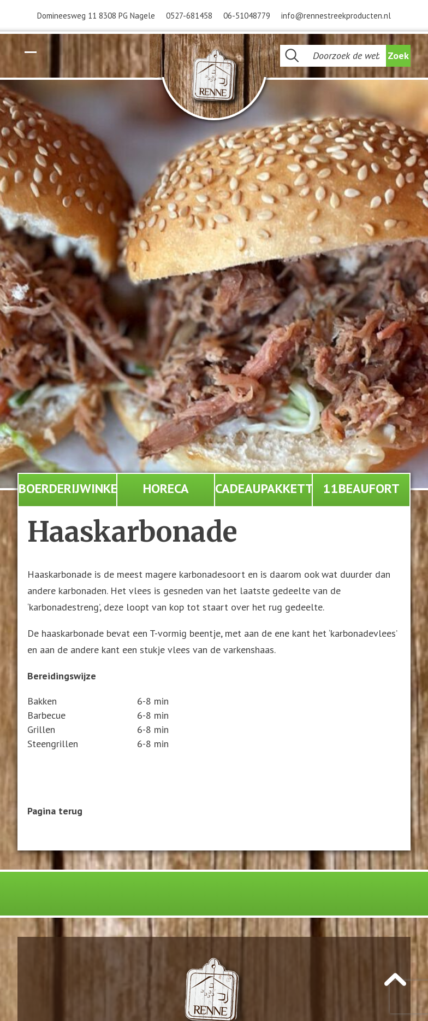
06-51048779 (246, 15)
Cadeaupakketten (263, 488)
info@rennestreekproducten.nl (336, 15)
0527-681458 (189, 15)
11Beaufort (361, 488)
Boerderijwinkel (67, 488)
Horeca (166, 488)
